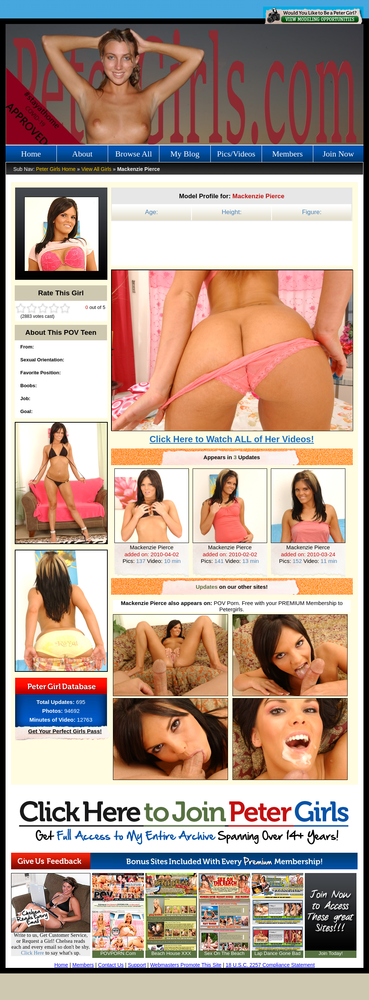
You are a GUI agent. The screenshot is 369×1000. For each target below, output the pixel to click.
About (82, 153)
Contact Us (111, 965)
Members (287, 153)
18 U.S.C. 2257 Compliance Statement (270, 965)
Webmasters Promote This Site (185, 965)
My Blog (185, 153)
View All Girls (96, 169)
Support (137, 965)
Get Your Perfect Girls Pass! (65, 731)
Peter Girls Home (55, 169)
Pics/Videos (236, 153)
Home (31, 153)
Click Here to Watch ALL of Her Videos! (231, 439)
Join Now (338, 153)
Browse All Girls (133, 155)
